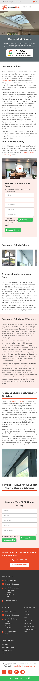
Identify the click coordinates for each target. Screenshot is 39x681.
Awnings (5, 644)
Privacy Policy (16, 666)
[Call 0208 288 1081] (26, 7)
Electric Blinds (7, 650)
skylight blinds (17, 401)
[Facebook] (4, 672)
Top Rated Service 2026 (21, 52)
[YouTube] (23, 672)
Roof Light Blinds (8, 647)
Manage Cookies (29, 666)
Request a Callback (19, 565)
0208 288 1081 (21, 560)
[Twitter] (10, 672)
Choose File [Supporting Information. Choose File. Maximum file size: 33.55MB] (10, 540)
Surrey (26, 611)
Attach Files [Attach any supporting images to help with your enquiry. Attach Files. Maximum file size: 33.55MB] (27, 220)
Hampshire (28, 620)
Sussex (26, 614)
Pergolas (5, 653)
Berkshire (27, 623)
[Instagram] (16, 672)
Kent (25, 617)
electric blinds (7, 81)
